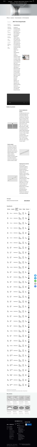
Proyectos (16, 1)
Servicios (27, 1)
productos (11, 1)
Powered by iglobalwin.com (26, 444)
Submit (29, 424)
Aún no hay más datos (12, 389)
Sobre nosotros (22, 1)
